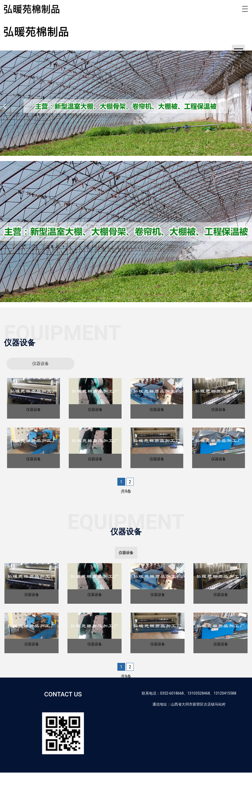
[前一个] (5, 103)
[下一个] (247, 103)
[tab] (41, 364)
